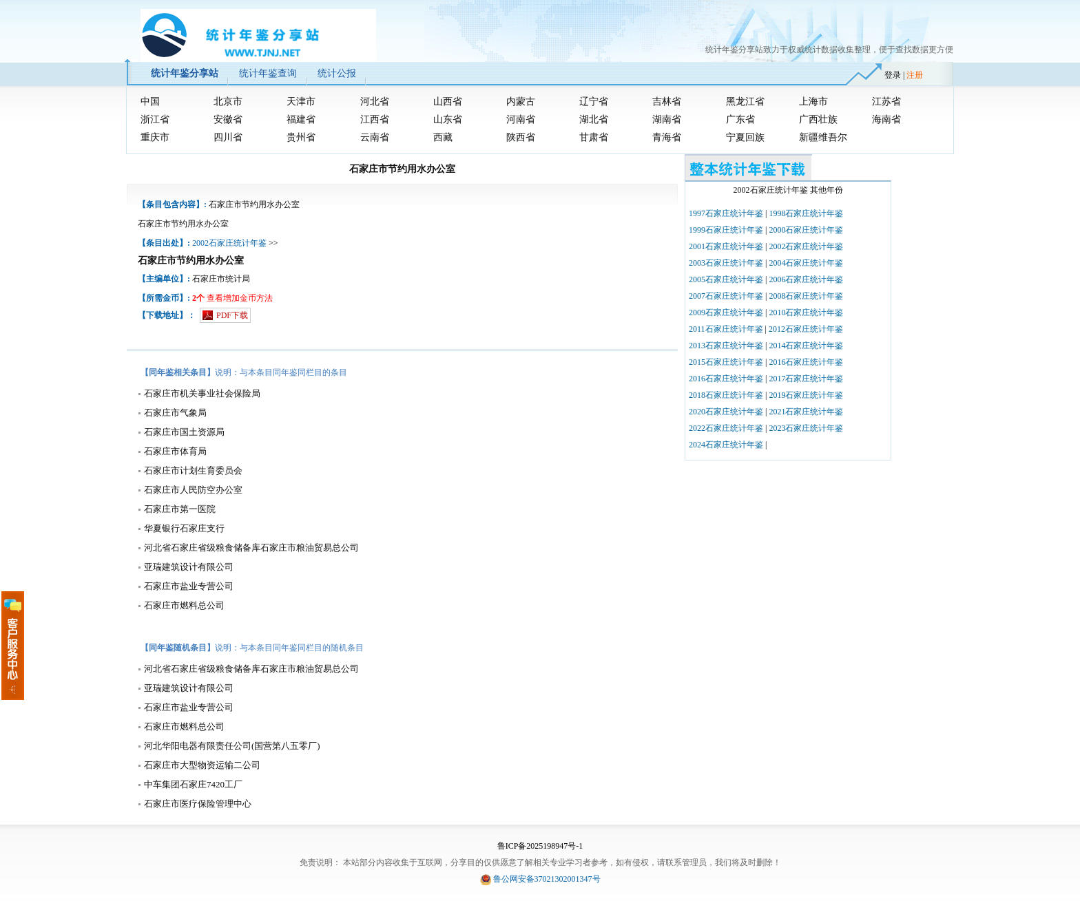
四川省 (228, 137)
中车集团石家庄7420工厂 (193, 784)
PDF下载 (232, 315)
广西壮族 (818, 119)
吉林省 (666, 101)
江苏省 (886, 101)
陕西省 (520, 137)
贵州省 (301, 137)
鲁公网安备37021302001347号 (547, 879)
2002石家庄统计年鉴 (229, 243)
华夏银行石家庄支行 (184, 528)
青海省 (666, 137)
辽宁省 (593, 101)
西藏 (443, 137)
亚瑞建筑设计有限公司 (188, 567)
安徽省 (228, 119)
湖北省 (593, 119)
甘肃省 (593, 137)
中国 (150, 101)
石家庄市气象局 (175, 412)
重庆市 (155, 137)
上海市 (813, 101)
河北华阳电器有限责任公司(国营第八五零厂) (232, 746)
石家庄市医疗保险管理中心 (197, 803)
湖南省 (666, 119)
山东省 (447, 119)
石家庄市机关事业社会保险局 (202, 393)
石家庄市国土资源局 (184, 432)
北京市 (228, 101)
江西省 (374, 119)
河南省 (520, 119)
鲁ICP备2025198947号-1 (540, 846)
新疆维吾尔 (823, 137)
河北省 (374, 101)
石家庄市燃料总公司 (184, 605)
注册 (914, 75)
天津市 (301, 101)
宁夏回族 (745, 137)
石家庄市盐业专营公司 (188, 586)
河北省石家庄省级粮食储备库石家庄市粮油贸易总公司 (251, 547)
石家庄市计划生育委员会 (193, 470)
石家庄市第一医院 (180, 509)
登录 (892, 75)
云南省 (374, 137)
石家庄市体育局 (175, 451)
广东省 (740, 119)
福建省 (301, 119)
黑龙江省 (745, 101)
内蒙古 (520, 101)
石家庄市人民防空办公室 (193, 490)
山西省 (447, 101)
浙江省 (155, 119)
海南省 (886, 119)
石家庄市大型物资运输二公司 (202, 765)
